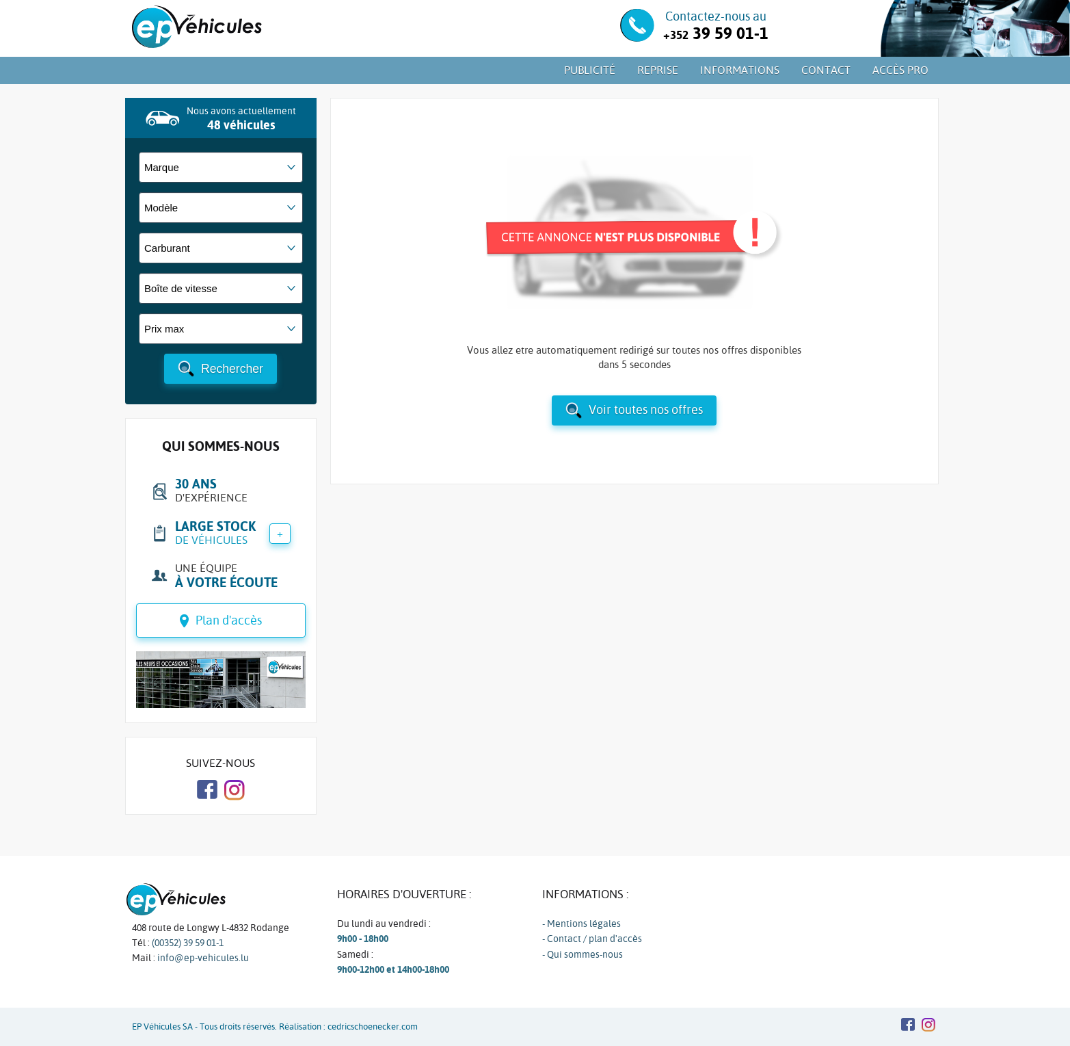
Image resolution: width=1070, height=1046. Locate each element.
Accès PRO (900, 70)
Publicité (589, 70)
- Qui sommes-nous (582, 954)
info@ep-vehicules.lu (203, 957)
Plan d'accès (229, 620)
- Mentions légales (581, 923)
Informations (739, 70)
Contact (826, 70)
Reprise (657, 70)
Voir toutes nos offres (646, 410)
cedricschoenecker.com (372, 1026)
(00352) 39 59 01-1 (188, 942)
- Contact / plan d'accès (592, 938)
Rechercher (232, 369)
